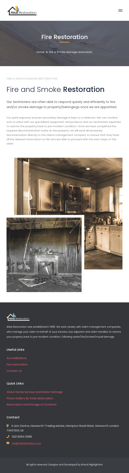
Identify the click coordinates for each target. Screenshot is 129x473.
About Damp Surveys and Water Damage (35, 392)
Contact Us (14, 371)
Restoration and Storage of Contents (32, 405)
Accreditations (16, 358)
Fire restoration (17, 364)
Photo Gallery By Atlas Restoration (30, 398)
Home (40, 52)
